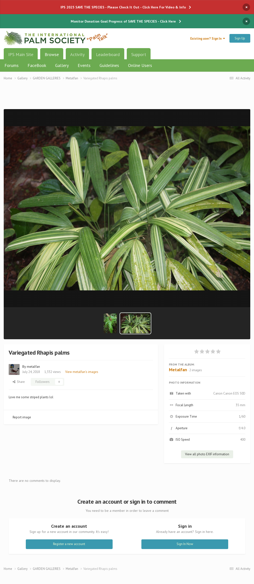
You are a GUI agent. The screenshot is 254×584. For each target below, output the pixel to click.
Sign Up (240, 38)
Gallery (62, 65)
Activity (77, 54)
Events (84, 65)
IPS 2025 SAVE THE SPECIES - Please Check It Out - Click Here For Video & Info (123, 7)
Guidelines (109, 65)
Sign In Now (185, 544)
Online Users (140, 65)
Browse (52, 56)
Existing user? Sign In (207, 38)
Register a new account (69, 544)
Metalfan (178, 369)
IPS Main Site (20, 54)
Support (138, 54)
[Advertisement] (127, 98)
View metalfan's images (81, 372)
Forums (11, 65)
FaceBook (37, 65)
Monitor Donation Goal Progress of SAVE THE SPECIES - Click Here (123, 21)
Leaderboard (108, 54)
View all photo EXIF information (207, 454)
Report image (22, 417)
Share (19, 382)
